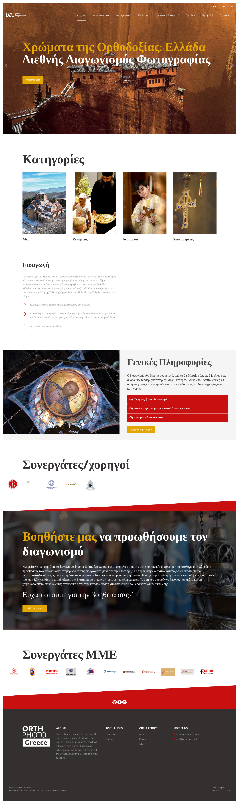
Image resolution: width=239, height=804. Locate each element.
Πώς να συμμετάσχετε (141, 429)
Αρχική (81, 15)
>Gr (223, 6)
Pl (232, 6)
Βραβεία (191, 15)
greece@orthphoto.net (186, 734)
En (214, 6)
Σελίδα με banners (35, 608)
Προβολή (207, 15)
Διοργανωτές (124, 15)
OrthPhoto (111, 734)
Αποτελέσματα (101, 15)
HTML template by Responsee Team (221, 789)
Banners (110, 739)
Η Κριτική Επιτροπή (167, 15)
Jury (141, 743)
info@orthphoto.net (185, 739)
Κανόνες (143, 15)
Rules (142, 734)
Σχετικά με (226, 15)
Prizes (142, 739)
